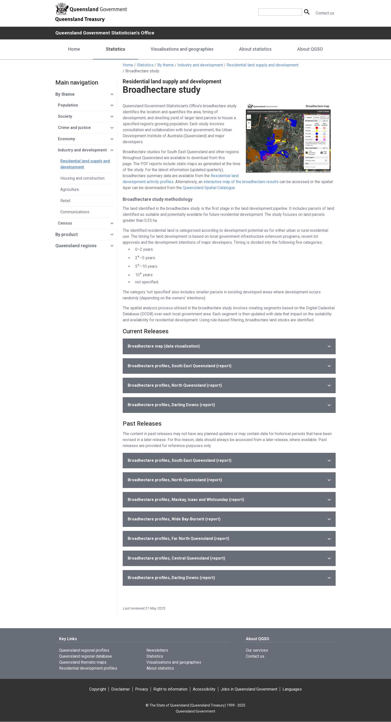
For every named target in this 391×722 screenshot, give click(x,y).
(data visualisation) (164, 346)
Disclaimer (120, 689)
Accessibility (204, 689)
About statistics (160, 668)
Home (74, 49)
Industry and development (200, 65)
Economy (66, 139)
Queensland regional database (85, 656)
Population (68, 105)
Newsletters (157, 650)
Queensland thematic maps (82, 662)
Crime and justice (74, 127)
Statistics (145, 65)
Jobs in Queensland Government (249, 689)
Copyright (97, 689)
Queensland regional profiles (84, 650)
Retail (65, 201)
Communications (74, 212)
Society (65, 116)
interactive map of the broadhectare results (241, 182)
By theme (165, 65)
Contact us (325, 13)
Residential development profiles (88, 668)
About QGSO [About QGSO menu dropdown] (310, 49)
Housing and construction (82, 178)
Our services (257, 650)
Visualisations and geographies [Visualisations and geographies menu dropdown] (182, 49)
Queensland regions (76, 245)
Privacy (141, 689)
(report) (179, 366)
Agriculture (69, 189)
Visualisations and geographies (173, 662)
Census (65, 223)
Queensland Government (195, 712)
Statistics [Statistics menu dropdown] (115, 49)
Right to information (170, 689)
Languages (292, 689)
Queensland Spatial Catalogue (209, 188)
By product (66, 234)
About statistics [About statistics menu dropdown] (255, 49)
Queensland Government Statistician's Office (106, 33)
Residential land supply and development (262, 65)
